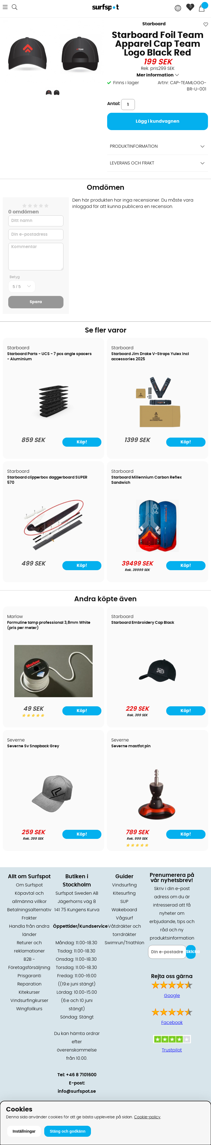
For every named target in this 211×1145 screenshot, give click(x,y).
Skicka (191, 952)
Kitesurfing (124, 893)
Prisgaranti (29, 976)
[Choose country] (178, 9)
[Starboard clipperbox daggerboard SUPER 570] (53, 550)
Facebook (172, 1022)
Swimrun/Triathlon (124, 943)
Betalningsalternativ (29, 910)
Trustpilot (172, 1050)
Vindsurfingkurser (29, 1000)
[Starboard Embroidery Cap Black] (157, 696)
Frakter (29, 918)
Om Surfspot (29, 885)
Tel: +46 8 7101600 (76, 1075)
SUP (124, 901)
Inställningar (24, 1131)
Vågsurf (124, 918)
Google (172, 995)
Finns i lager (126, 83)
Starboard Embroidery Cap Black (142, 623)
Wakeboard (124, 910)
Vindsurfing (124, 885)
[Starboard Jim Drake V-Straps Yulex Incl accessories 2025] (157, 427)
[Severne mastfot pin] (157, 819)
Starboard (154, 24)
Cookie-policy (147, 1117)
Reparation (29, 984)
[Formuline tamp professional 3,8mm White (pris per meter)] (53, 696)
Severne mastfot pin (131, 746)
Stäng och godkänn (67, 1131)
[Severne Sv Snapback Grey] (53, 819)
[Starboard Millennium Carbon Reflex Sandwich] (157, 550)
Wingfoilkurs (29, 1009)
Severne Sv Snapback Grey (33, 746)
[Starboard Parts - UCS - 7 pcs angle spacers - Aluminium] (53, 427)
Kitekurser (29, 992)
